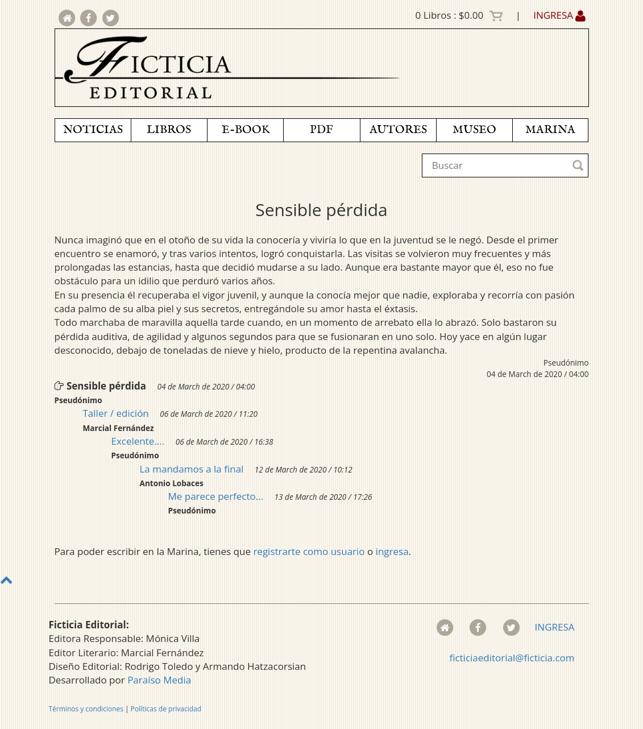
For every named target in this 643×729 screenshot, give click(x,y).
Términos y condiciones (86, 709)
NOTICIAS (93, 130)
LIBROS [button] (169, 130)
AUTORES (398, 130)
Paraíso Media (159, 679)
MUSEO (474, 130)
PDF (321, 130)
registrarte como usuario (308, 551)
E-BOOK (245, 130)
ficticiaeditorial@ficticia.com (511, 657)
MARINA (550, 130)
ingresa (392, 551)
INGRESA (559, 15)
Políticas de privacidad (166, 709)
